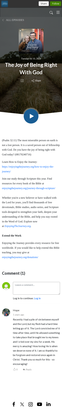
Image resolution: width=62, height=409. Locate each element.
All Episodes (13, 20)
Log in (37, 298)
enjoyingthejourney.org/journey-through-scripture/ (28, 188)
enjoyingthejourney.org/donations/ (20, 257)
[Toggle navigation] (58, 12)
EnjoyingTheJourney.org (18, 226)
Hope (16, 310)
